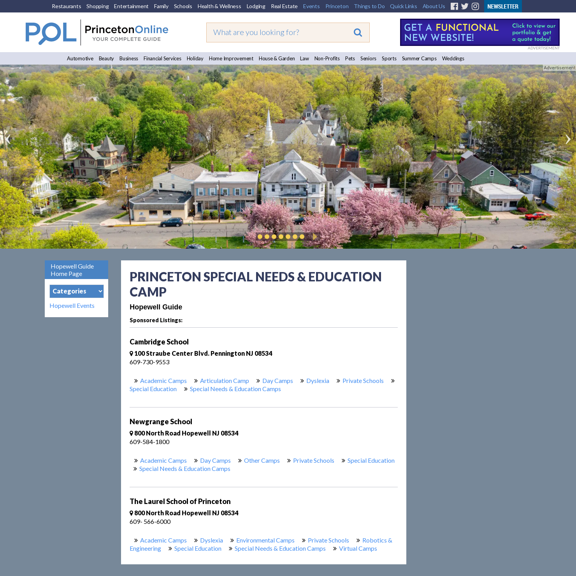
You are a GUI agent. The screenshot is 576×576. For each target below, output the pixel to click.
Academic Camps (163, 380)
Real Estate (284, 6)
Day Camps (277, 380)
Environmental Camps (265, 540)
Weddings (453, 58)
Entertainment (131, 6)
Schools (183, 6)
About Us (434, 6)
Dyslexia (317, 380)
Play (313, 236)
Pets (350, 58)
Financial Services (162, 58)
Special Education (153, 388)
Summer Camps (419, 58)
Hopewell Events (72, 305)
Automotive (80, 58)
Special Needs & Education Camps (235, 388)
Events (311, 6)
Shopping (97, 6)
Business (128, 58)
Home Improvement (231, 58)
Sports (389, 58)
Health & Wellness (219, 6)
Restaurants (66, 6)
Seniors (368, 58)
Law (304, 58)
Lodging (256, 6)
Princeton (337, 6)
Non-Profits (327, 58)
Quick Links (403, 6)
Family (161, 6)
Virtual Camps (358, 548)
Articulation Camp (224, 380)
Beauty (106, 58)
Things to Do (369, 6)
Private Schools (363, 380)
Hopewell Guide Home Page (72, 269)
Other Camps (262, 460)
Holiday (195, 58)
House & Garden (277, 58)
